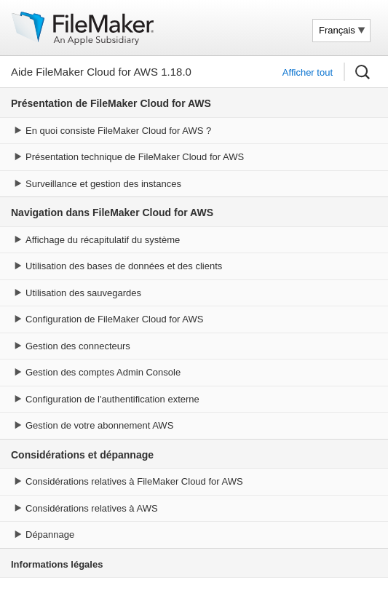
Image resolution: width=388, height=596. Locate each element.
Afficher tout (307, 72)
